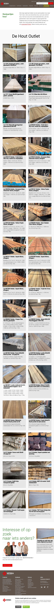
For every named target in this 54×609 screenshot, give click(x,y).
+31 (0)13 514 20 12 (45, 1)
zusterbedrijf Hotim (26, 24)
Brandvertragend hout (6, 582)
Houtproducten (12, 5)
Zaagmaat (30, 579)
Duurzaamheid (30, 582)
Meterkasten (5, 591)
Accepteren (27, 606)
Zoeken (50, 3)
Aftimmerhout (5, 588)
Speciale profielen (6, 587)
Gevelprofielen (5, 586)
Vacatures (30, 586)
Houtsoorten (25, 5)
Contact (39, 1)
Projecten (31, 5)
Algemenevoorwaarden (32, 587)
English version (34, 1)
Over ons (41, 5)
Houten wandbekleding (7, 580)
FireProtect (19, 5)
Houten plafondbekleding (7, 581)
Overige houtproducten (7, 589)
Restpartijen (46, 5)
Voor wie (36, 5)
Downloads (51, 1)
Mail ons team (7, 565)
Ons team (29, 581)
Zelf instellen (18, 606)
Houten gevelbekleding (7, 579)
